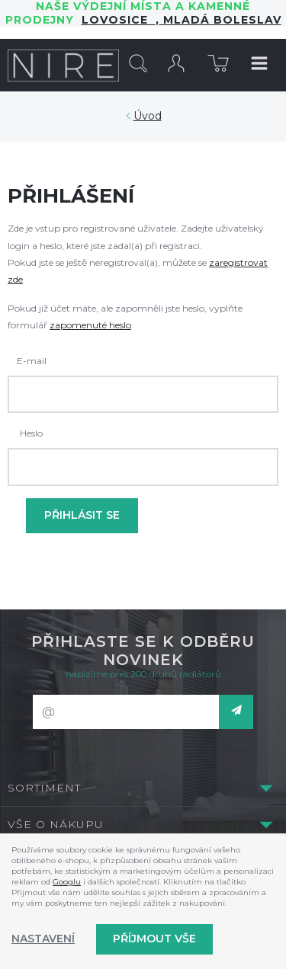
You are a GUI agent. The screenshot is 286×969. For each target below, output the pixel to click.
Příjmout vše (154, 938)
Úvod (147, 116)
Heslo (31, 433)
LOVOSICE (119, 20)
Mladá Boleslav (220, 20)
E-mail (32, 360)
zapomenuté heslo (90, 325)
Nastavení (43, 938)
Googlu (67, 882)
